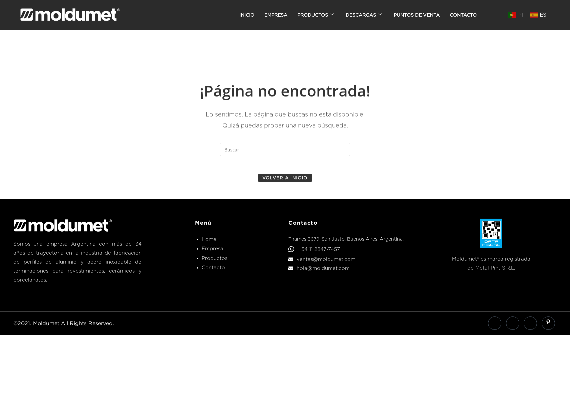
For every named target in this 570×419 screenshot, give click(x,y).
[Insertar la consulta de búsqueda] (285, 149)
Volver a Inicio (285, 179)
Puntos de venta (417, 14)
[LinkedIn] (512, 325)
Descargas (364, 15)
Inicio (246, 14)
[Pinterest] (548, 325)
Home (209, 241)
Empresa (275, 14)
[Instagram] (530, 325)
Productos (315, 15)
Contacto (463, 14)
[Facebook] (494, 325)
